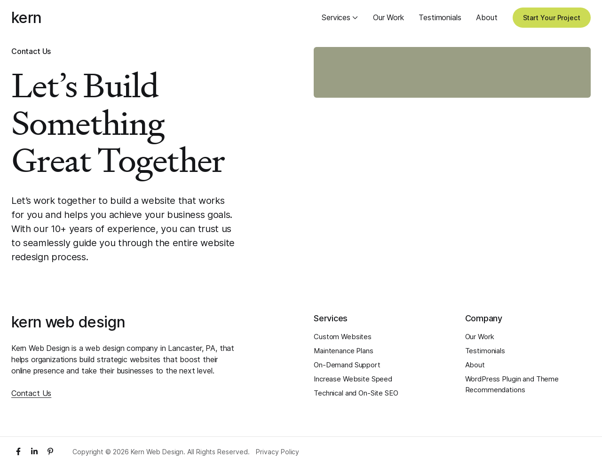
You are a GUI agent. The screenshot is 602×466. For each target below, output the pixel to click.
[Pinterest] (50, 451)
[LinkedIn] (34, 451)
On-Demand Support (347, 364)
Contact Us (31, 393)
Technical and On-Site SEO (356, 392)
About (486, 17)
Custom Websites (343, 336)
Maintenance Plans (343, 350)
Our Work (388, 17)
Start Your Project (552, 18)
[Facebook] (18, 451)
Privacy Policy (277, 452)
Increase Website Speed (353, 378)
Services (340, 17)
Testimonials (440, 17)
